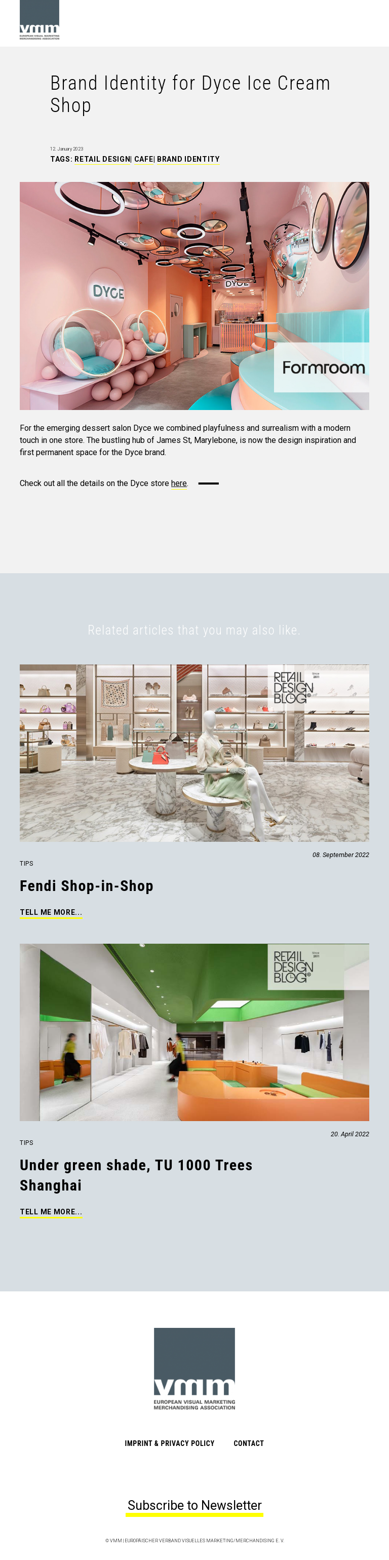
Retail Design (102, 159)
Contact (249, 1443)
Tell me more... (51, 912)
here (179, 483)
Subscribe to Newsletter (195, 1505)
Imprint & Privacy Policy (170, 1443)
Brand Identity (188, 159)
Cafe (143, 159)
